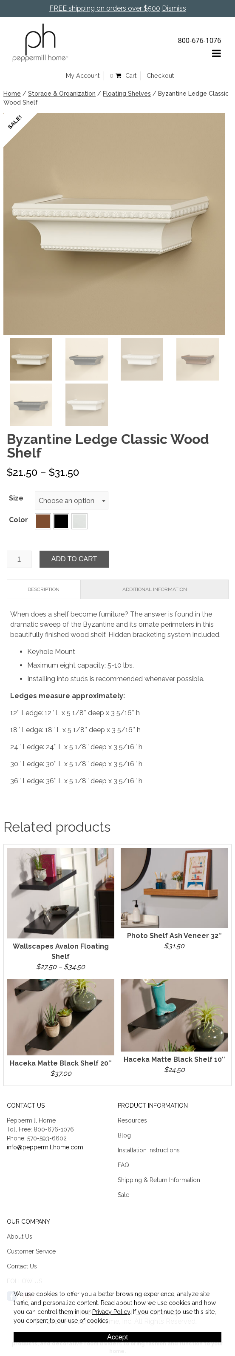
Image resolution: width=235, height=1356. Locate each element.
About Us (19, 1236)
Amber (43, 521)
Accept (117, 1337)
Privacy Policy (111, 1311)
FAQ (123, 1165)
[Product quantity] (19, 559)
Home (12, 93)
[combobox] (71, 500)
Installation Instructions (149, 1150)
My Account (82, 75)
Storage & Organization (62, 93)
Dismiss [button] (174, 8)
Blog (124, 1135)
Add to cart (74, 559)
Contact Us (22, 1266)
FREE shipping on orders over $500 (104, 8)
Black (61, 521)
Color (18, 520)
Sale (123, 1194)
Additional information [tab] (154, 589)
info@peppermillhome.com (45, 1147)
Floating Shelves (127, 93)
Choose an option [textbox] (66, 501)
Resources (132, 1120)
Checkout (160, 75)
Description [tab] (43, 589)
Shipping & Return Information (159, 1180)
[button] (43, 521)
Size (16, 498)
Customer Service (31, 1251)
